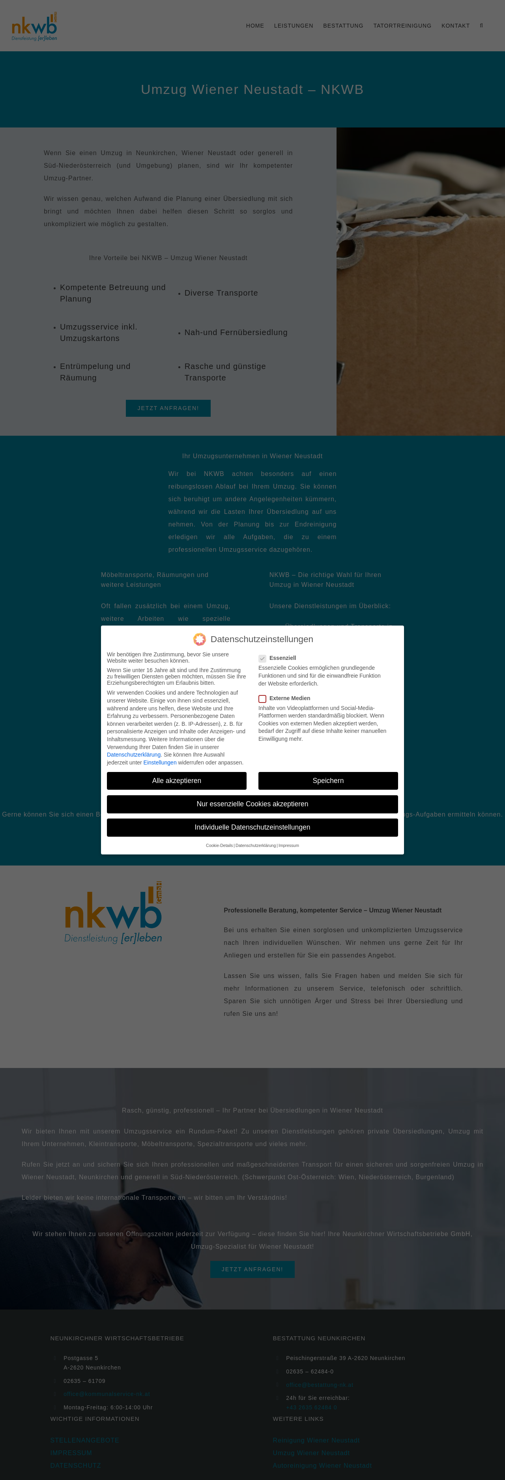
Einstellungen (160, 762)
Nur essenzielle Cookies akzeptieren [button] (252, 804)
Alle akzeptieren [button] (177, 781)
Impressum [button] (289, 845)
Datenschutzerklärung (134, 754)
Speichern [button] (328, 781)
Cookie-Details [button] (219, 845)
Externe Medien (287, 698)
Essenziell (280, 658)
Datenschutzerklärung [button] (256, 845)
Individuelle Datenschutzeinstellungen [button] (252, 827)
